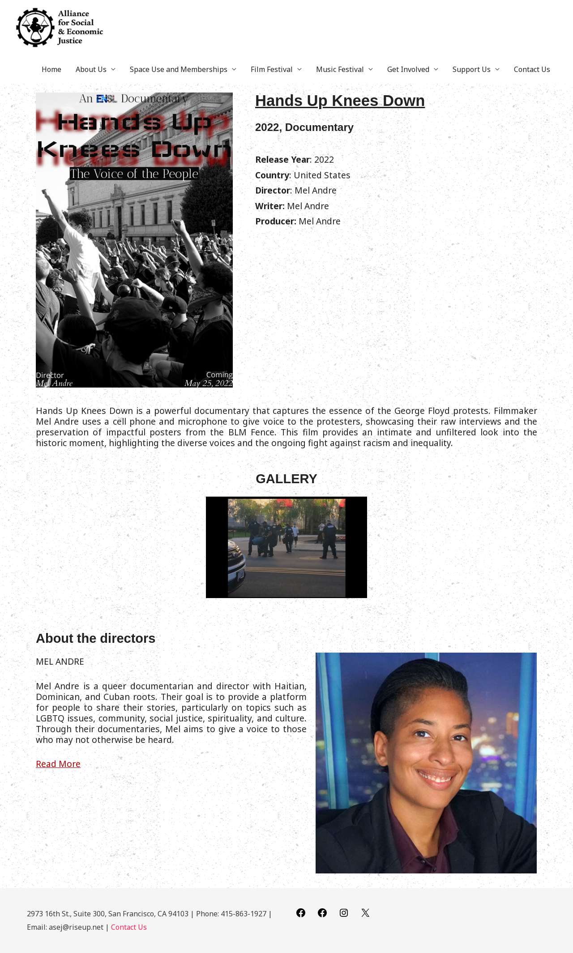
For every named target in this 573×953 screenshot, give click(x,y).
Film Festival (272, 79)
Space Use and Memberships (178, 79)
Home (51, 79)
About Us (91, 79)
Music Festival (340, 79)
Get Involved (408, 79)
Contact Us (532, 79)
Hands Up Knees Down (353, 109)
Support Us (472, 79)
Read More (58, 774)
